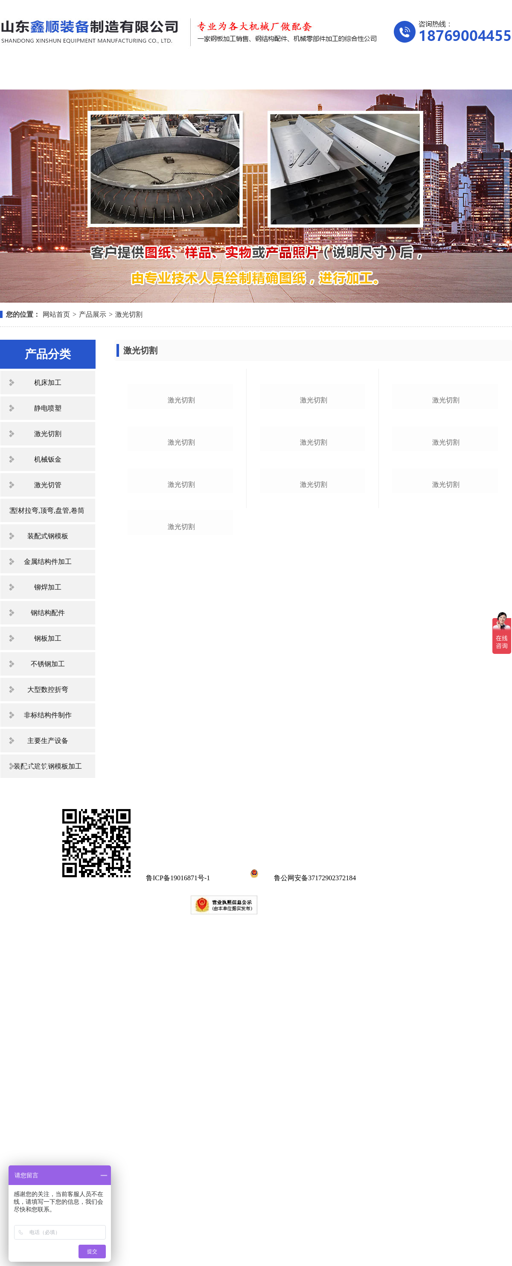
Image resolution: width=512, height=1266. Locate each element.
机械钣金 (47, 459)
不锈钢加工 (48, 664)
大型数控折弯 (47, 689)
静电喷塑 (47, 408)
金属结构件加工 (48, 561)
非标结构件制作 (48, 715)
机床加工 (47, 382)
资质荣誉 (324, 75)
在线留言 (397, 75)
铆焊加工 (47, 587)
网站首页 (36, 75)
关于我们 (108, 75)
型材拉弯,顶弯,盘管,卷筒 (47, 510)
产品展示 (180, 75)
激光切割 (129, 314)
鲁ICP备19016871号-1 (178, 1222)
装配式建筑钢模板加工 (48, 766)
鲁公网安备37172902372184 (301, 1222)
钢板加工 (47, 638)
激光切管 (47, 484)
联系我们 (469, 75)
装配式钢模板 (47, 536)
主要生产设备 (47, 740)
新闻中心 (252, 75)
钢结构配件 (48, 612)
